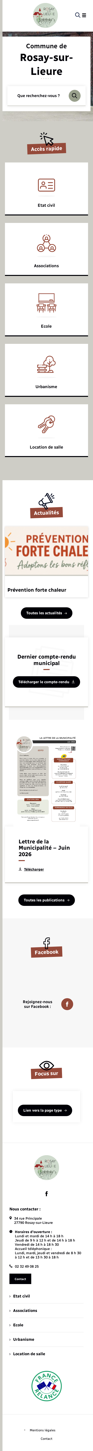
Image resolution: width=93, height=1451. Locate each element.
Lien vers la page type (45, 1110)
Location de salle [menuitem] (27, 1353)
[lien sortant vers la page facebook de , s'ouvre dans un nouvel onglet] (46, 1193)
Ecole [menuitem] (16, 1325)
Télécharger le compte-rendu (46, 682)
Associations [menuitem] (23, 1310)
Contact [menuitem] (46, 1439)
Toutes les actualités (46, 613)
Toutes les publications (46, 900)
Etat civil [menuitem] (19, 1296)
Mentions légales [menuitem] (43, 1430)
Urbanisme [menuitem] (21, 1339)
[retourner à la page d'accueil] (45, 15)
